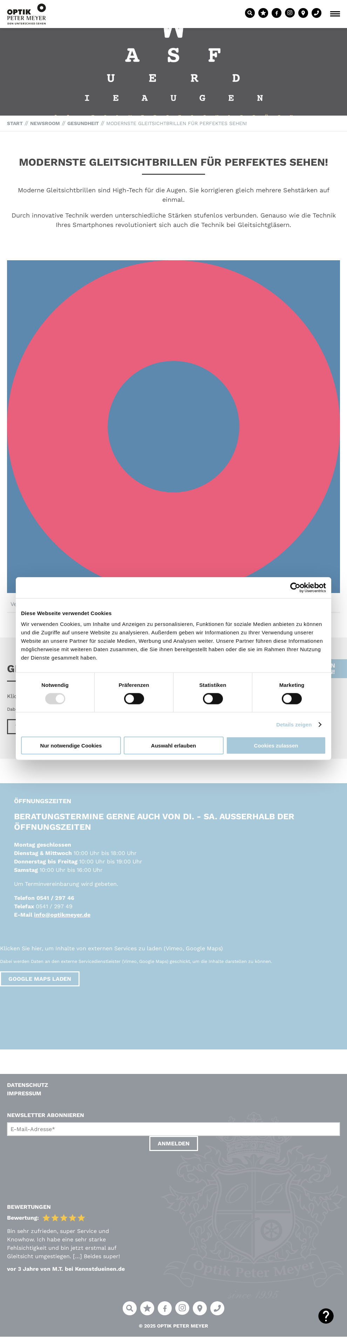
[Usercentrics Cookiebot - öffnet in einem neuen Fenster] (295, 587)
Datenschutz (27, 1085)
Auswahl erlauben (173, 746)
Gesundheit (83, 123)
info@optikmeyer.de (62, 914)
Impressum (24, 1093)
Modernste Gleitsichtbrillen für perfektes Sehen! (176, 123)
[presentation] (60, 1170)
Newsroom (45, 123)
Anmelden (174, 1143)
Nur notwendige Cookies (71, 746)
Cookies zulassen (276, 746)
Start (15, 123)
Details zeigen (294, 724)
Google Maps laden (39, 979)
